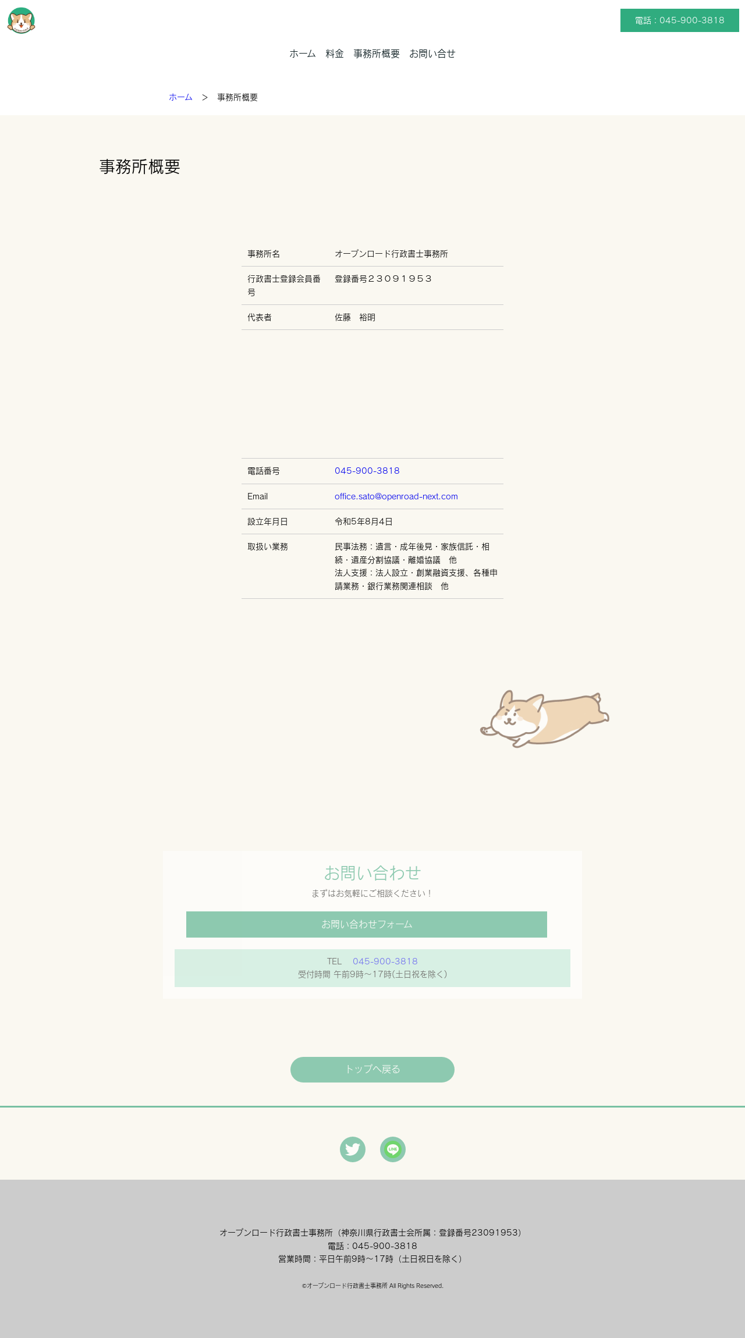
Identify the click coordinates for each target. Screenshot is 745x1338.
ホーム (302, 53)
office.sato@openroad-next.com (396, 496)
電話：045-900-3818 (680, 20)
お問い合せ (432, 53)
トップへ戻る (372, 1069)
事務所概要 (376, 53)
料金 (334, 53)
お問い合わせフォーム (367, 924)
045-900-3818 (367, 471)
